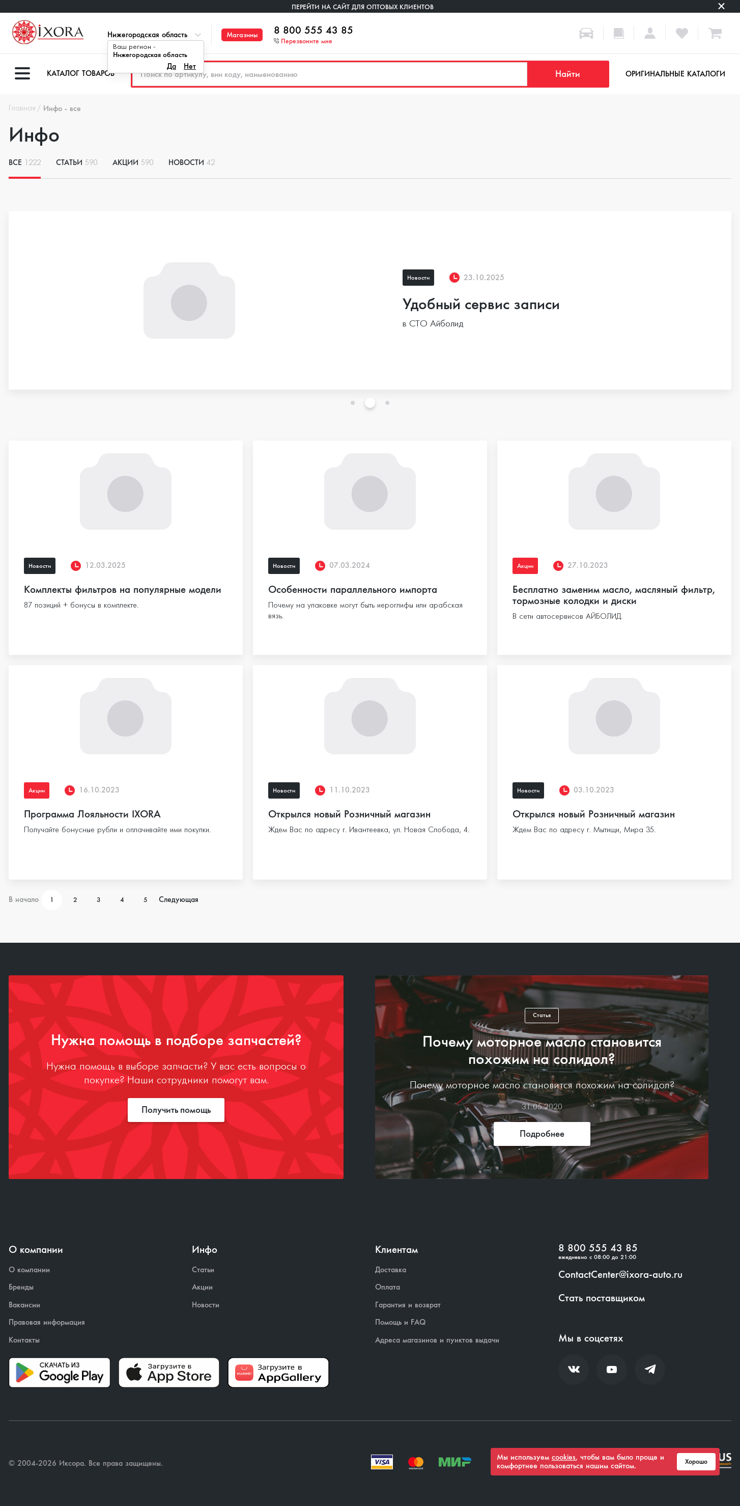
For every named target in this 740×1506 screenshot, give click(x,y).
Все (25, 163)
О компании (29, 1270)
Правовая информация (47, 1322)
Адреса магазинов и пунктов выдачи (437, 1340)
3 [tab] (387, 403)
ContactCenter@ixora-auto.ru (620, 1275)
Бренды (21, 1287)
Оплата (387, 1287)
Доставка (390, 1270)
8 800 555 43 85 (313, 30)
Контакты (24, 1340)
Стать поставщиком (601, 1298)
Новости (191, 163)
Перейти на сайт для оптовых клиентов (363, 7)
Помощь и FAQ (400, 1322)
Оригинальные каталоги (675, 74)
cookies (564, 1457)
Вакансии (24, 1305)
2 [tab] (370, 403)
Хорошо (696, 1461)
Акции (132, 163)
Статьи (76, 163)
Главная (22, 108)
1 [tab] (353, 403)
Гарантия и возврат (408, 1305)
